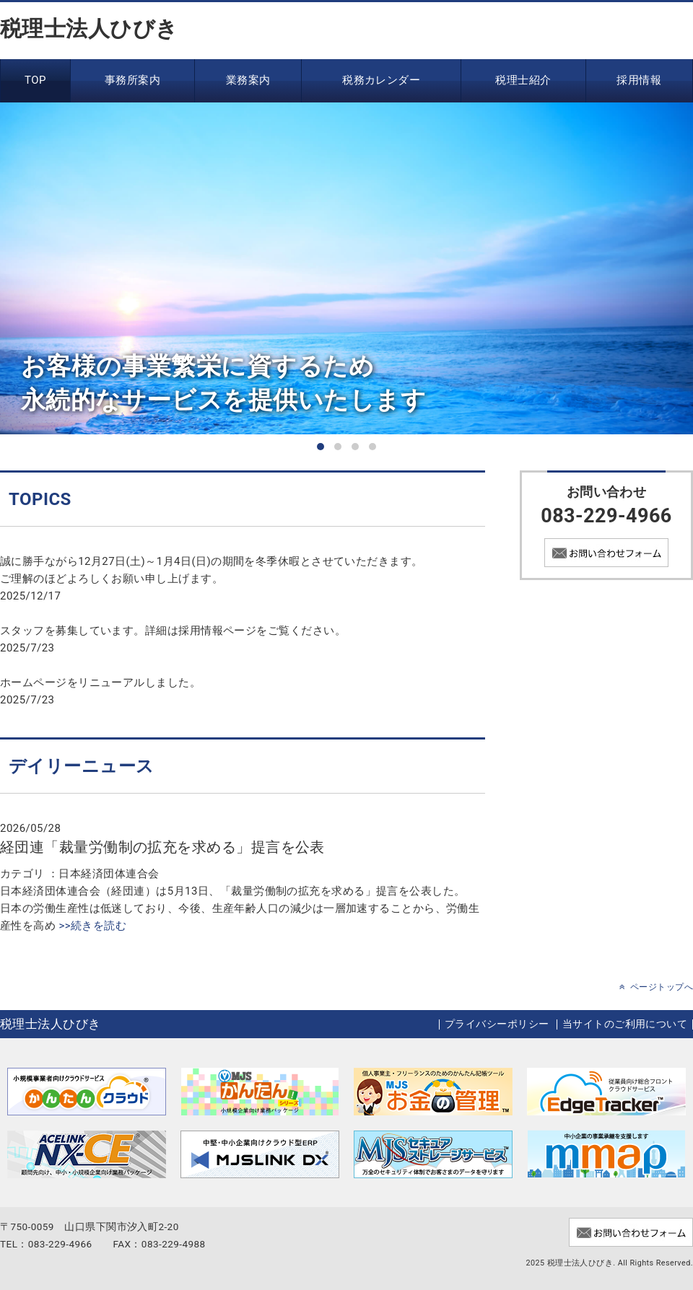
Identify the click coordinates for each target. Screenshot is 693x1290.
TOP (35, 80)
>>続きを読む (91, 925)
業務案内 (248, 80)
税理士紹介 (523, 80)
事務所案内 (132, 80)
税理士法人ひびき (89, 28)
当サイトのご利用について (624, 1024)
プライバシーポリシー (497, 1024)
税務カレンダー (381, 80)
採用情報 (638, 80)
